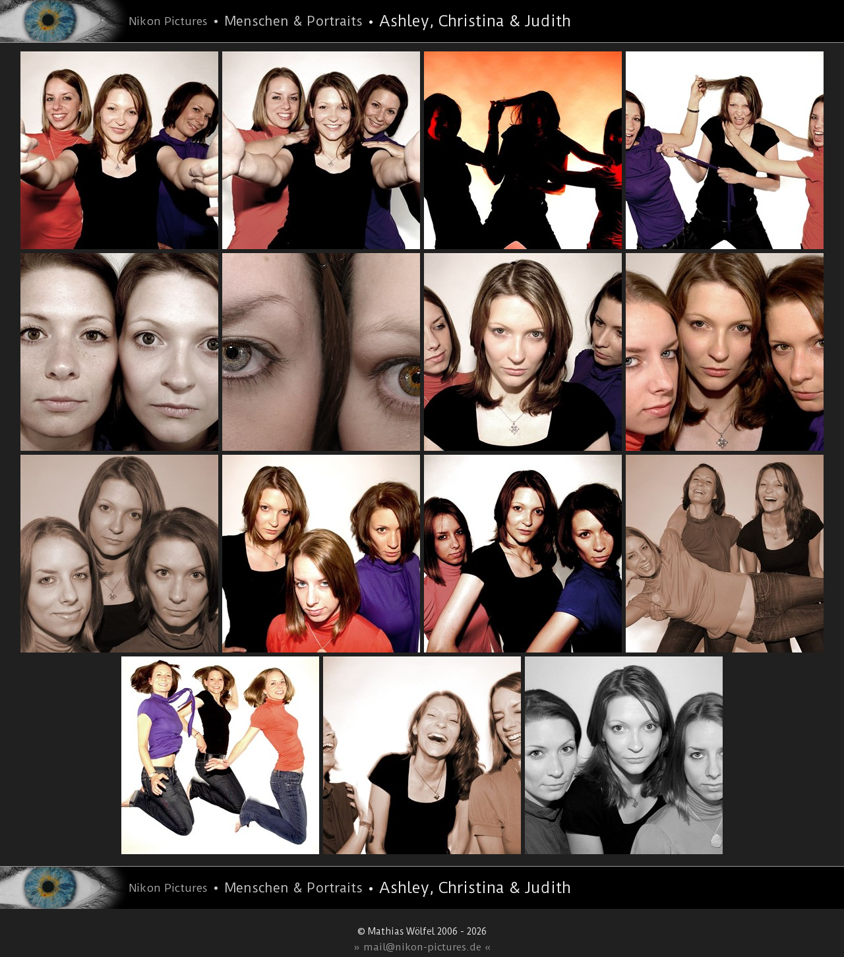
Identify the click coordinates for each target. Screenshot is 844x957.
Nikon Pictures (168, 21)
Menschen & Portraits (293, 21)
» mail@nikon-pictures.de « (422, 947)
